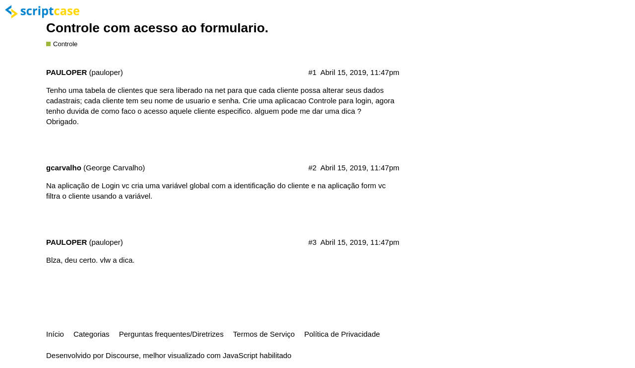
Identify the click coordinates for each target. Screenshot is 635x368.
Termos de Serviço (264, 334)
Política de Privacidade (342, 334)
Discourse (122, 355)
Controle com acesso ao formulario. (157, 27)
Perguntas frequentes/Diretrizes (171, 334)
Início (55, 334)
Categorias (91, 334)
